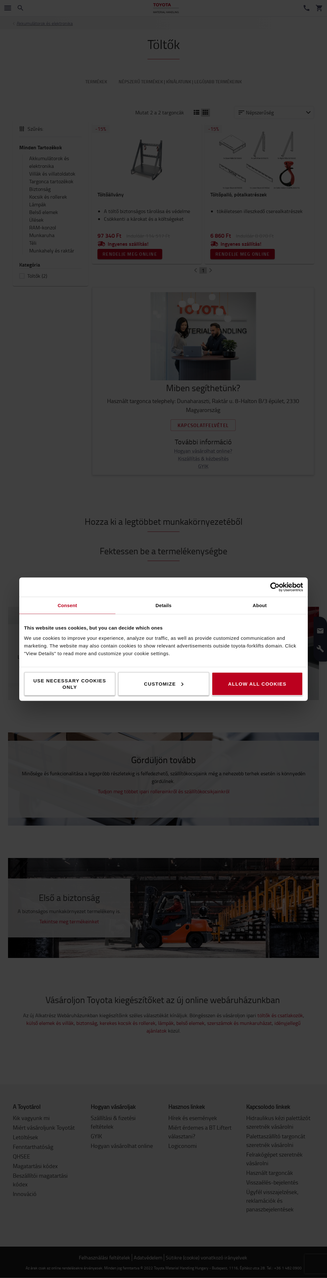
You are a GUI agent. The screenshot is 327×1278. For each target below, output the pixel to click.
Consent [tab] (67, 605)
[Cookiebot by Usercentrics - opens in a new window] (275, 587)
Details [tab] (163, 605)
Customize (163, 683)
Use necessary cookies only (69, 683)
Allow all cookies (257, 683)
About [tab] (260, 605)
